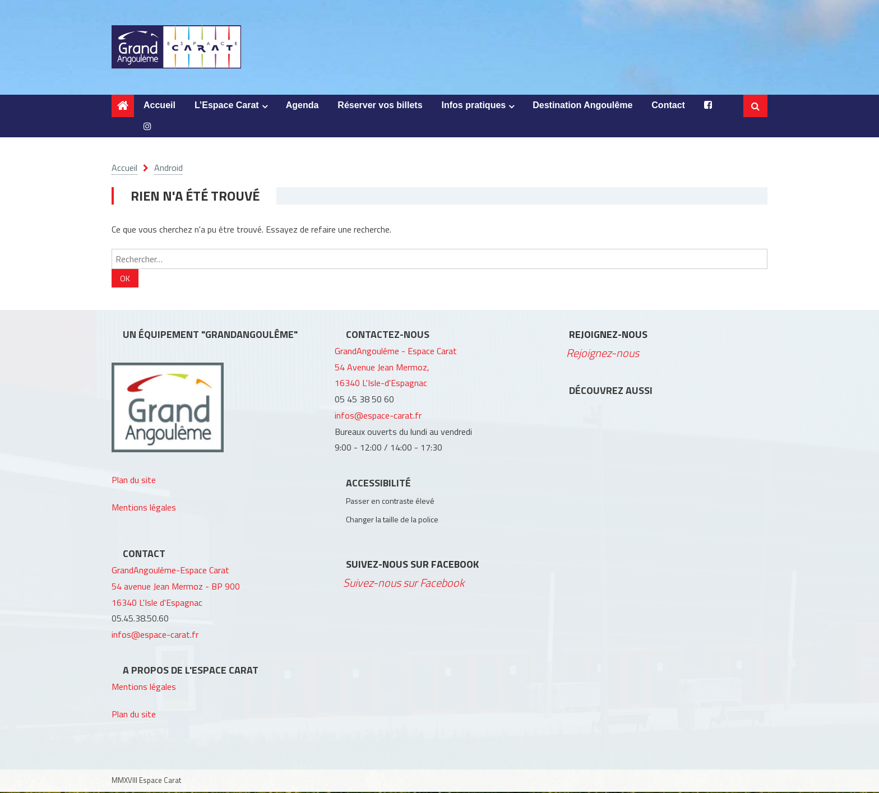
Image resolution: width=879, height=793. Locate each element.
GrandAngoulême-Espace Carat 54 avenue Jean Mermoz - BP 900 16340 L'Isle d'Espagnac (176, 587)
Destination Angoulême (582, 106)
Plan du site (134, 481)
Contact (668, 106)
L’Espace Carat (227, 106)
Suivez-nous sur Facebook (412, 565)
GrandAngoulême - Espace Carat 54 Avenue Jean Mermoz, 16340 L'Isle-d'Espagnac (396, 368)
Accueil (159, 106)
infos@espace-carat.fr (155, 635)
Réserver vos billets (379, 106)
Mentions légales (144, 507)
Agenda (302, 106)
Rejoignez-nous (608, 335)
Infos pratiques (474, 106)
